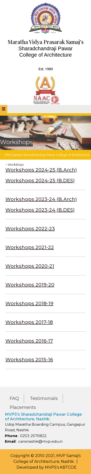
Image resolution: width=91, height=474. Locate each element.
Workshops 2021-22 (29, 247)
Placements (23, 407)
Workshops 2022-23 (30, 229)
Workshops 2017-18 (29, 322)
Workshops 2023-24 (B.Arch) (41, 199)
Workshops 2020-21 (29, 266)
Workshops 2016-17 (29, 341)
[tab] (3, 109)
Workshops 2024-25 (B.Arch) (41, 170)
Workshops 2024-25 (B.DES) (40, 180)
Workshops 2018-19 (29, 303)
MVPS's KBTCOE (61, 467)
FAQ (14, 398)
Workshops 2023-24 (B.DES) (40, 210)
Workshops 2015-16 (29, 359)
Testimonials (44, 398)
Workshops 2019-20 (29, 285)
